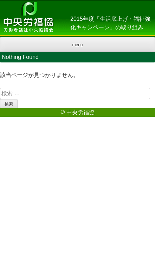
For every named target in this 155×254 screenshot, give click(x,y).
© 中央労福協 (77, 112)
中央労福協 (28, 18)
